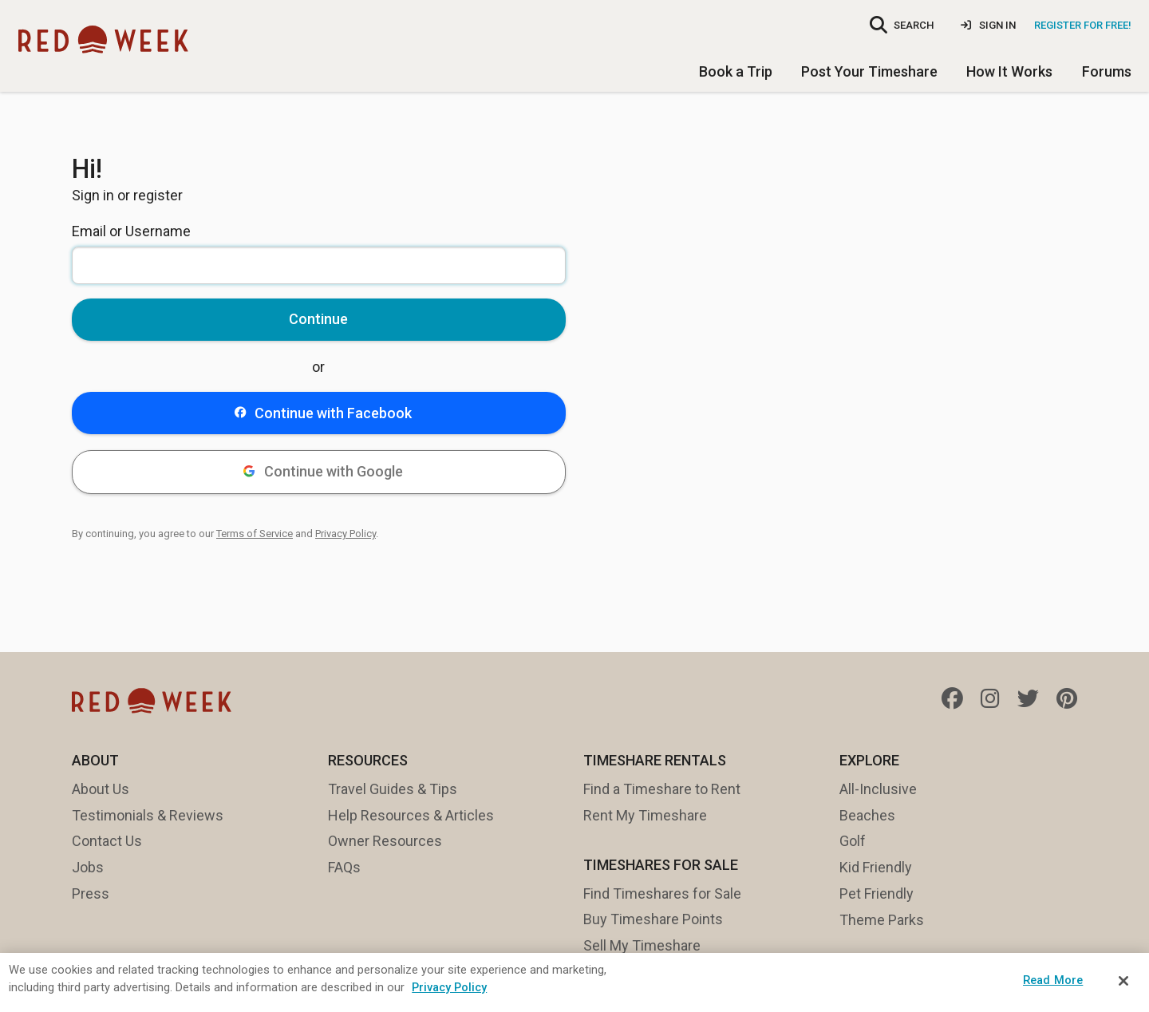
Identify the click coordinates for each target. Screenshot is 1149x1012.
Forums (1106, 71)
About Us (100, 789)
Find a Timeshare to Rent (661, 789)
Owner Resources (385, 840)
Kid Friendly (875, 867)
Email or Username (131, 231)
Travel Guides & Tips (392, 789)
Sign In (988, 25)
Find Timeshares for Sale (662, 893)
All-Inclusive (878, 789)
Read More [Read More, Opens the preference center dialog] (1053, 980)
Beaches (867, 815)
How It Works (1009, 71)
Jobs (88, 867)
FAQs (344, 867)
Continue (318, 318)
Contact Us (107, 840)
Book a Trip (735, 71)
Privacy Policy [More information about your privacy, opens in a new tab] (449, 987)
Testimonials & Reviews (147, 815)
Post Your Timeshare (869, 71)
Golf (852, 840)
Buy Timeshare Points (653, 919)
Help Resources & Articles (411, 815)
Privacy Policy (345, 534)
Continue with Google (323, 471)
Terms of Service (254, 534)
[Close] (1123, 980)
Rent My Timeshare (645, 815)
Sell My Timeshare (642, 945)
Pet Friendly (876, 893)
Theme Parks (881, 919)
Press (90, 893)
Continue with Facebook (323, 413)
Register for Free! (1082, 25)
